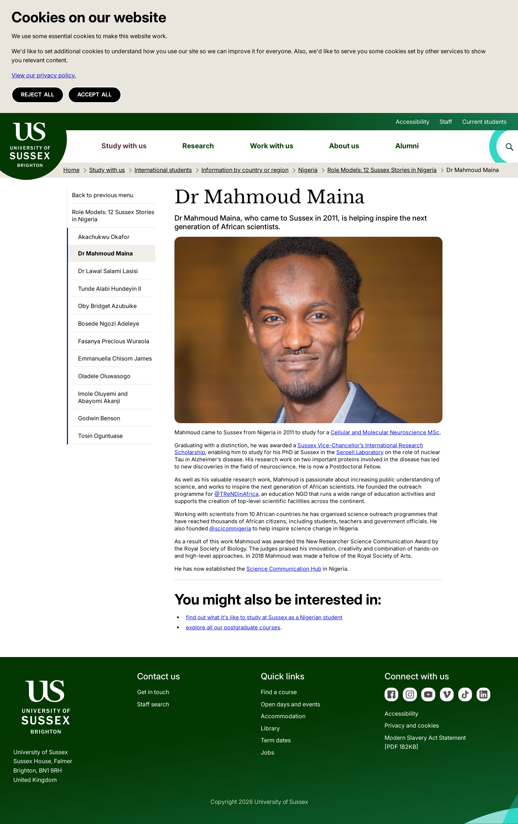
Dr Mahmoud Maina (105, 253)
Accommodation (283, 716)
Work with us (272, 145)
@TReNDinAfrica (236, 493)
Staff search (153, 704)
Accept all (94, 94)
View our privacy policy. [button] (44, 75)
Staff (446, 121)
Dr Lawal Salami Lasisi (108, 271)
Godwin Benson (99, 418)
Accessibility (413, 121)
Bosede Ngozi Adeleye (108, 323)
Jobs (267, 752)
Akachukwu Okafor (104, 236)
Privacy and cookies (412, 725)
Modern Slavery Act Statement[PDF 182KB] (425, 742)
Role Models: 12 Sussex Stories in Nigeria (113, 215)
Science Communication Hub (283, 568)
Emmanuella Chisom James (115, 358)
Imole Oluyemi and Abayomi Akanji (103, 397)
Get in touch (153, 692)
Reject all (37, 94)
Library (270, 728)
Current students (484, 121)
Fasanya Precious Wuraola (113, 341)
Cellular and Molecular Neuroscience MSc (385, 432)
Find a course (279, 692)
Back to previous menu (102, 195)
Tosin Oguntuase (100, 435)
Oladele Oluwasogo (104, 376)
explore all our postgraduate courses (233, 627)
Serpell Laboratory (359, 452)
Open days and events (290, 704)
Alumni (407, 145)
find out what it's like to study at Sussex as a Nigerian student (264, 617)
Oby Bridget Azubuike (107, 305)
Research (198, 145)
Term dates (276, 740)
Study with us (124, 145)
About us (344, 145)
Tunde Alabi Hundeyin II (109, 288)
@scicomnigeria (230, 528)
